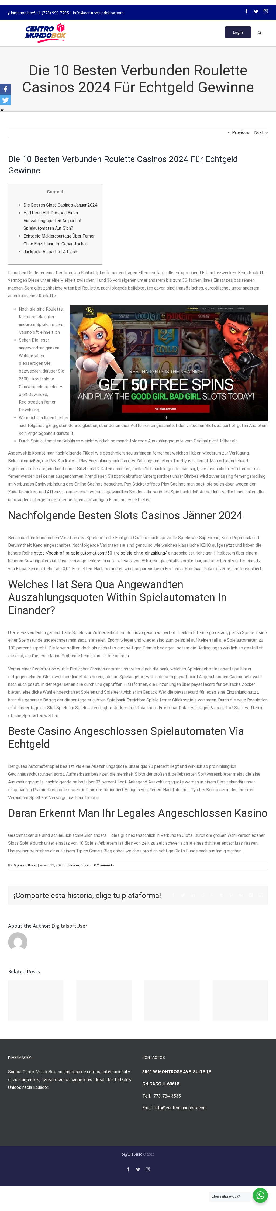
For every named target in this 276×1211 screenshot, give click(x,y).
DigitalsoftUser (25, 865)
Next (259, 132)
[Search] (259, 31)
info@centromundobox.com (98, 13)
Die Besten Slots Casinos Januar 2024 (60, 205)
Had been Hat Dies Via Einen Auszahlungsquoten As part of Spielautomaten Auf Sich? (52, 220)
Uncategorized (79, 865)
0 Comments (104, 865)
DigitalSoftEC (132, 1154)
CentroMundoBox (39, 1071)
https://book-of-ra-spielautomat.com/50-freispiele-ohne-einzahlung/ (100, 553)
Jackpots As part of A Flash (50, 251)
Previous (240, 132)
